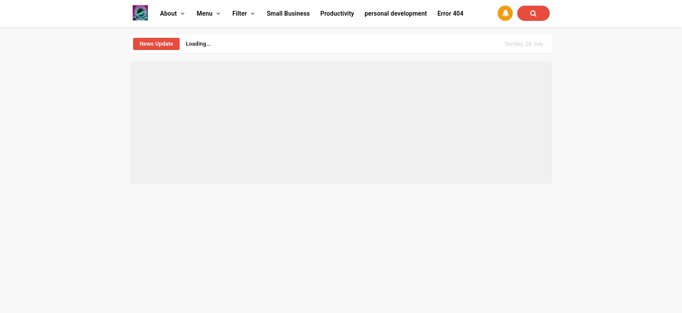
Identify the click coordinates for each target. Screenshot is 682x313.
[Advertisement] (341, 122)
